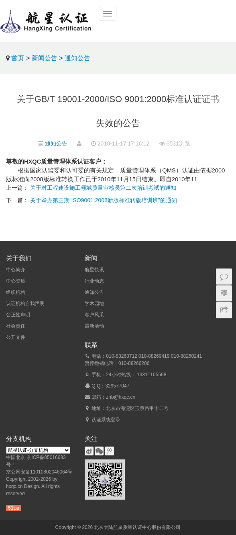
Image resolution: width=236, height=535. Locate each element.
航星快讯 (94, 270)
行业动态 (94, 281)
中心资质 (15, 281)
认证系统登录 (106, 419)
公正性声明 (18, 315)
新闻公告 (44, 58)
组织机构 (15, 292)
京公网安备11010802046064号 (39, 472)
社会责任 (15, 326)
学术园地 (94, 303)
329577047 (117, 386)
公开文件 (15, 337)
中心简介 (15, 270)
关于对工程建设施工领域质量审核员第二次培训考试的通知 (103, 187)
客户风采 (94, 315)
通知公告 (77, 58)
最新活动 (94, 326)
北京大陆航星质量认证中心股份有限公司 (137, 527)
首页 (17, 58)
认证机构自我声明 (25, 303)
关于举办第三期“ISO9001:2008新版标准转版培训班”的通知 (103, 200)
